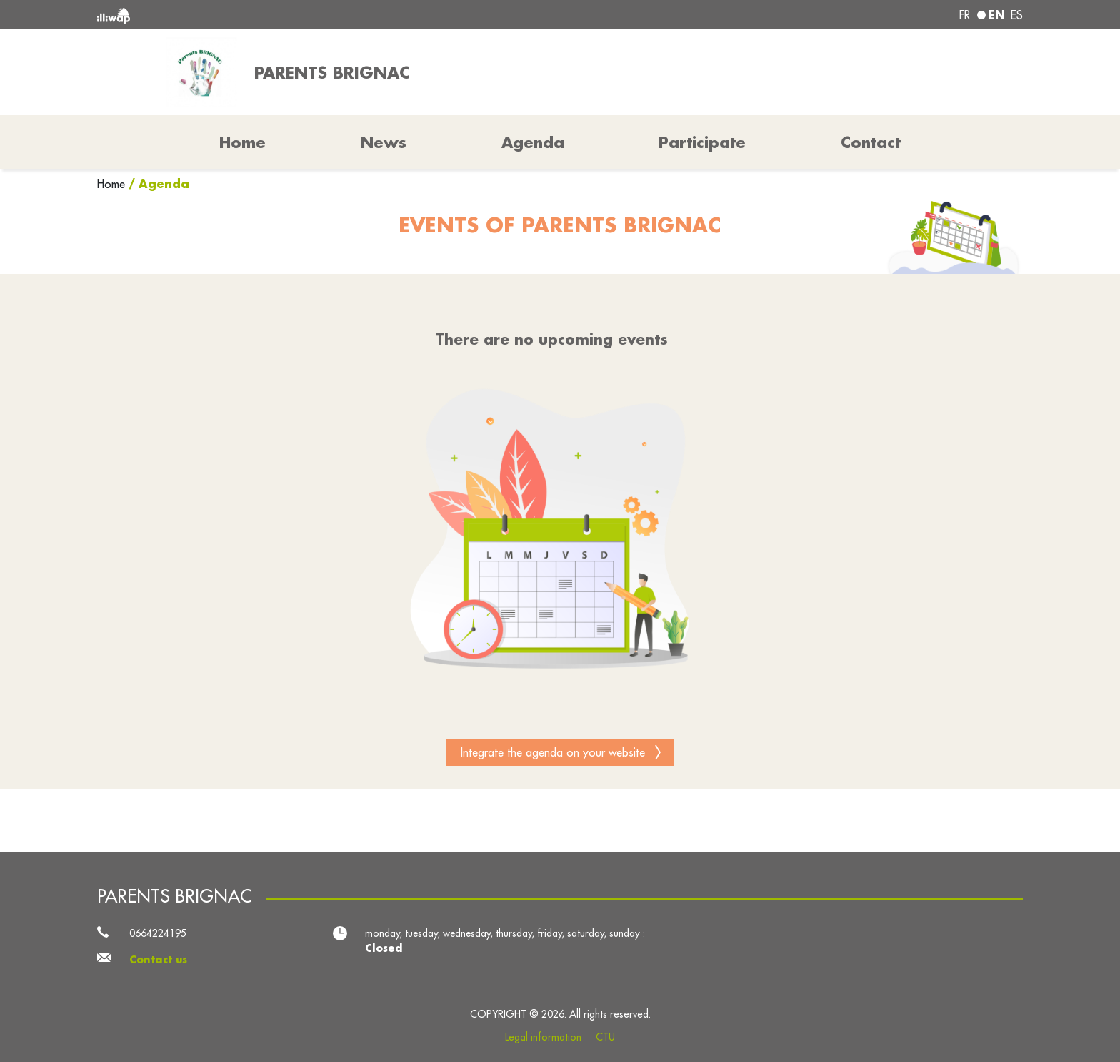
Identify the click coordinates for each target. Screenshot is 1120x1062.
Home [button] (242, 142)
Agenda (532, 142)
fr (964, 15)
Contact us (158, 959)
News (383, 142)
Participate (702, 142)
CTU (605, 1037)
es (1017, 15)
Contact (871, 142)
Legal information (543, 1037)
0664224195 (157, 933)
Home (113, 184)
